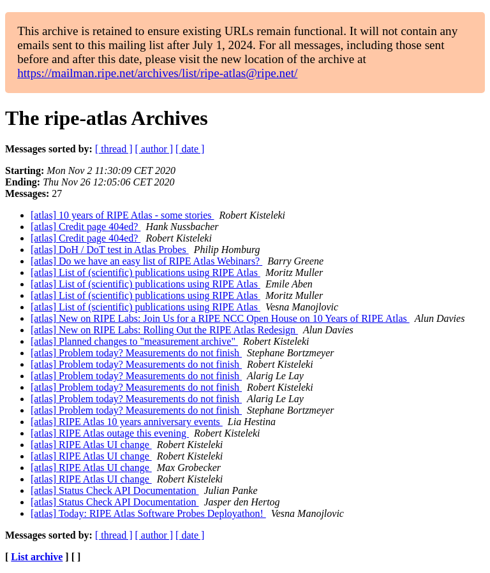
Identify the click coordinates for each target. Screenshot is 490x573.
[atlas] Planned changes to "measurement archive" (134, 341)
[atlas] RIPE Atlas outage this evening (110, 433)
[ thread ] (114, 148)
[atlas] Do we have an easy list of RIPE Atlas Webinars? (146, 261)
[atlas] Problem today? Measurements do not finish (136, 352)
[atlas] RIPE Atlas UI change (91, 444)
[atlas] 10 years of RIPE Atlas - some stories (122, 215)
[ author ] (154, 148)
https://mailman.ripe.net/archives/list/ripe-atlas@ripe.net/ (157, 73)
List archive (37, 556)
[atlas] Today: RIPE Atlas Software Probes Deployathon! (148, 513)
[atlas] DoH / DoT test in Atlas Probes (110, 249)
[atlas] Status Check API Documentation (115, 490)
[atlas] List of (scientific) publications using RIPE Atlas (145, 272)
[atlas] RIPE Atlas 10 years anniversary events (127, 421)
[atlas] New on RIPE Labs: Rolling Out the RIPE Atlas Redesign (164, 329)
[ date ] (189, 148)
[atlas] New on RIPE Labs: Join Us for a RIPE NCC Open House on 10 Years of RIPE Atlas (220, 318)
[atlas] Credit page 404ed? (85, 226)
